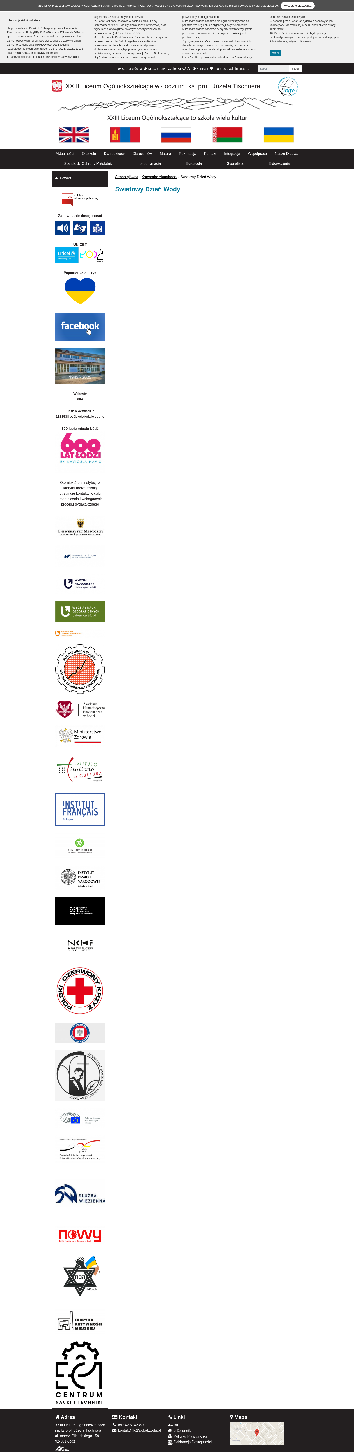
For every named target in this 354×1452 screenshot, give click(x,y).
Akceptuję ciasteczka (297, 5)
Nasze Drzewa (286, 154)
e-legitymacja (150, 163)
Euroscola (194, 163)
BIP (173, 1425)
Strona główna (130, 68)
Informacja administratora (229, 68)
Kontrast (200, 68)
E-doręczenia (279, 163)
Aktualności (65, 154)
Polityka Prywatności (187, 1436)
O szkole (89, 154)
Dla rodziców (114, 154)
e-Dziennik (179, 1430)
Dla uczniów (142, 154)
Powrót (65, 178)
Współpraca (257, 154)
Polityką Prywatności (138, 5)
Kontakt (210, 154)
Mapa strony (155, 68)
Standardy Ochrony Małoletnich (89, 163)
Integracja (232, 154)
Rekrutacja (187, 154)
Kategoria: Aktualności (159, 177)
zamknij (275, 53)
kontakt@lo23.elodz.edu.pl (136, 1430)
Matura (165, 154)
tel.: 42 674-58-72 (129, 1425)
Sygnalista (235, 163)
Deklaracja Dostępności (190, 1442)
